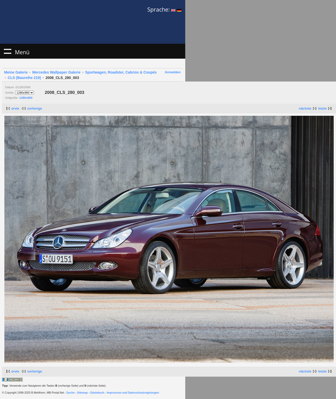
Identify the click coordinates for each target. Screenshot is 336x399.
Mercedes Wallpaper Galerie (56, 72)
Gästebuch (97, 392)
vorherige (34, 108)
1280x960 (25, 97)
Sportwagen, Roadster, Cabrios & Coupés (121, 72)
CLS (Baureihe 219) (24, 78)
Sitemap (82, 392)
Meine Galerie (16, 72)
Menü (7, 51)
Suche (70, 392)
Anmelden (173, 72)
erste (15, 108)
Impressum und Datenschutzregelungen (133, 392)
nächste (305, 108)
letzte (322, 108)
